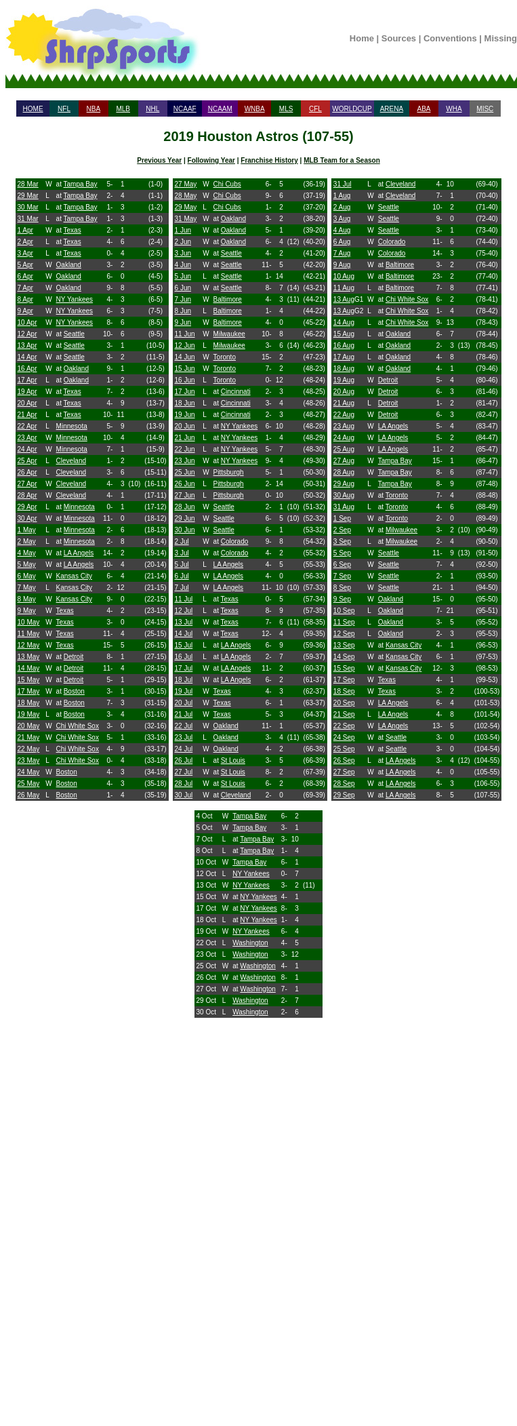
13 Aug (343, 299)
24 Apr (27, 449)
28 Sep (344, 783)
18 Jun (185, 403)
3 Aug (342, 218)
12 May (29, 645)
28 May (186, 195)
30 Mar (28, 207)
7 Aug (342, 253)
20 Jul (184, 703)
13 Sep (344, 645)
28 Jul (184, 783)
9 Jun (183, 322)
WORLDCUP (351, 109)
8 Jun (183, 311)
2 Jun (183, 241)
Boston (74, 691)
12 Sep (344, 633)
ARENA (391, 109)
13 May (29, 656)
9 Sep (342, 599)
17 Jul (184, 668)
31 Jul (342, 184)
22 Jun (185, 449)
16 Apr (27, 368)
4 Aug (342, 230)
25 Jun (185, 472)
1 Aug (342, 195)
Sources (398, 38)
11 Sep (344, 622)
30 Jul (184, 795)
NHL (152, 109)
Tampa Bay (81, 184)
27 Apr (27, 484)
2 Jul (182, 541)
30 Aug (343, 495)
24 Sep (344, 737)
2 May (27, 541)
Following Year (211, 160)
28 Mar (28, 184)
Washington (250, 943)
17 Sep (344, 680)
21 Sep (344, 714)
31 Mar (28, 218)
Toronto (224, 357)
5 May (27, 564)
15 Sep (344, 668)
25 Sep (344, 749)
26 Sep (344, 760)
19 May (29, 714)
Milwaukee (229, 334)
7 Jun (183, 299)
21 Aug (343, 403)
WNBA (255, 109)
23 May (29, 760)
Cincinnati (236, 391)
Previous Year (159, 160)
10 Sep (344, 610)
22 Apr (27, 426)
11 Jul (184, 599)
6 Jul (182, 576)
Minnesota (71, 426)
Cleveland (71, 460)
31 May (186, 218)
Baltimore (227, 299)
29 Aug (343, 484)
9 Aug (342, 265)
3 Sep (342, 541)
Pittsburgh (228, 472)
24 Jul (184, 749)
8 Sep (342, 587)
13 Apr (27, 345)
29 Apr (27, 507)
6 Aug (342, 241)
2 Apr (25, 241)
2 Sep (342, 530)
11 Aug (343, 288)
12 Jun (185, 345)
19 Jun (185, 414)
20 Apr (27, 403)
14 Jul (184, 633)
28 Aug (343, 472)
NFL (64, 109)
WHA (453, 109)
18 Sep (344, 691)
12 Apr (27, 334)
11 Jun (185, 334)
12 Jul (184, 610)
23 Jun (185, 460)
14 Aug (343, 322)
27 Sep (344, 772)
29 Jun (185, 518)
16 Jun (185, 380)
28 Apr (27, 495)
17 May (29, 691)
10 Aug (343, 276)
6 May (27, 576)
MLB (123, 109)
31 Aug (343, 507)
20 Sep (344, 703)
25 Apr (27, 460)
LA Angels (79, 553)
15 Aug (343, 334)
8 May (27, 599)
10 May (29, 622)
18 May (29, 703)
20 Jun (185, 426)
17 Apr (27, 380)
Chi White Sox (77, 726)
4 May (27, 553)
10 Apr (27, 322)
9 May (27, 610)
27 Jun (185, 495)
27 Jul (184, 772)
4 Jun (183, 265)
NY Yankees (74, 299)
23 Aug (343, 426)
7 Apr (25, 288)
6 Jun (183, 288)
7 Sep (342, 576)
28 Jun (185, 507)
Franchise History (269, 160)
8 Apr (25, 299)
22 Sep (344, 726)
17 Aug (343, 357)
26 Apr (27, 472)
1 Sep (342, 518)
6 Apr (25, 276)
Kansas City (74, 576)
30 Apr (27, 518)
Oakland (68, 265)
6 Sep (342, 564)
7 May (27, 587)
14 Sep (344, 656)
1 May (27, 530)
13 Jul (184, 622)
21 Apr (27, 414)
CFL (315, 109)
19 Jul (184, 691)
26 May (29, 795)
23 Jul (184, 737)
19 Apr (27, 391)
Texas (72, 230)
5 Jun (183, 276)
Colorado (235, 541)
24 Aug (343, 437)
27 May (186, 184)
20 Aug (343, 391)
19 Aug (343, 380)
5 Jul (182, 564)
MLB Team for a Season (342, 160)
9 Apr (25, 311)
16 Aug (343, 345)
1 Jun (183, 230)
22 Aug (343, 414)
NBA (94, 109)
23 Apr (27, 437)
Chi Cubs (227, 184)
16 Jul (184, 656)
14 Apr (27, 357)
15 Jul (184, 645)
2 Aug (342, 207)
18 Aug (343, 368)
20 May (29, 726)
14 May (29, 668)
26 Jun (185, 484)
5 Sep (342, 553)
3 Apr (25, 253)
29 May (186, 207)
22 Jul (184, 726)
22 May (29, 749)
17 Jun (185, 391)
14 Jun (185, 357)
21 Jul (184, 714)
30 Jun (185, 530)
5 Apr (25, 265)
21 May (29, 737)
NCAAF (185, 109)
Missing (500, 38)
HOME (33, 109)
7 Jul (182, 587)
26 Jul (184, 760)
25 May (29, 783)
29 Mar (28, 195)
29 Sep (344, 795)
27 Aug (343, 460)
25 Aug (343, 449)
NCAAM (220, 109)
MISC (484, 109)
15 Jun (185, 368)
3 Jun (183, 253)
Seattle (74, 334)
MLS (286, 109)
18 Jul (184, 680)
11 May (29, 633)
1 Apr (25, 230)
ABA (423, 109)
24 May (29, 772)
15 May (29, 680)
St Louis (233, 760)
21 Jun (185, 437)
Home (362, 38)
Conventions (450, 38)
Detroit (73, 656)
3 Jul (182, 553)
